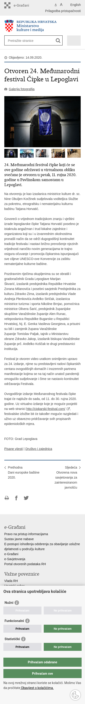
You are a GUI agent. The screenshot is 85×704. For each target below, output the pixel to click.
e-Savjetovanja (14, 559)
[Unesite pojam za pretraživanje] (24, 40)
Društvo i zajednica (38, 449)
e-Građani (11, 554)
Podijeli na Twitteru (26, 498)
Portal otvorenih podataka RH (25, 564)
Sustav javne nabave (19, 539)
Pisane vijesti (13, 449)
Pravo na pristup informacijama (26, 534)
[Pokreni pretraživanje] (58, 40)
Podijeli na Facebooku (16, 498)
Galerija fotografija (22, 89)
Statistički (12, 639)
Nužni (9, 603)
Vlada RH (11, 581)
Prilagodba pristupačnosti (63, 11)
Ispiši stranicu (6, 498)
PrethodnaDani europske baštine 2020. (23, 472)
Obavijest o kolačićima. (36, 688)
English (75, 5)
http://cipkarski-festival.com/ (45, 409)
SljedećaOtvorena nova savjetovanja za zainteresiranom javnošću (66, 477)
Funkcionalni (14, 621)
